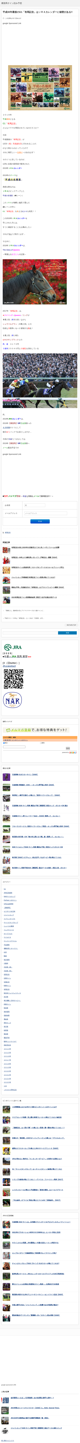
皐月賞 (6, 1026)
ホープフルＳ (8, 933)
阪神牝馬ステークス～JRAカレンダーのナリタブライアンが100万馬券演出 (38, 1274)
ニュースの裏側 (9, 926)
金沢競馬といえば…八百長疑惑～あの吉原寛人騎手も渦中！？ (32, 1398)
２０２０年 (7, 1071)
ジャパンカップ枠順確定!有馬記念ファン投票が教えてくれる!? (33, 577)
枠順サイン (7, 1004)
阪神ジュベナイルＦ (10, 1041)
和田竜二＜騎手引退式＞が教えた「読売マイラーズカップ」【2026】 (36, 795)
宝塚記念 (7, 982)
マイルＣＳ (7, 937)
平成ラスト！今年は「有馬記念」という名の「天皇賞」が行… (24, 618)
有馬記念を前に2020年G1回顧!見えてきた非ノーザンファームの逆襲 (35, 547)
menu (77, 3)
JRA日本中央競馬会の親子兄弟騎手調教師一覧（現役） (30, 1418)
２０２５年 (7, 1082)
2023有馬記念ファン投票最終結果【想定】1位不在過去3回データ (34, 597)
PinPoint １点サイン (10, 900)
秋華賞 (6, 1030)
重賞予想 (7, 1037)
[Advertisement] (40, 44)
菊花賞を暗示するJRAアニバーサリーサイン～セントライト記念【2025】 (38, 1294)
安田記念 (7, 974)
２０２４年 (7, 1078)
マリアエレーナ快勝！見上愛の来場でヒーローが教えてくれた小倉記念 (37, 1117)
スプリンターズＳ (9, 919)
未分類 (6, 996)
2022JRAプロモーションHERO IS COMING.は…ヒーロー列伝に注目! (36, 1232)
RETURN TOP (71, 625)
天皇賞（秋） (8, 971)
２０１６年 (7, 1056)
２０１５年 (7, 1052)
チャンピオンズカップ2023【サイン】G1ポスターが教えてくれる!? (35, 1263)
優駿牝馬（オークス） (11, 948)
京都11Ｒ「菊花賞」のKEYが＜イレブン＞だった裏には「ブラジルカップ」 (38, 1138)
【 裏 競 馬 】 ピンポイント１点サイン (15, 740)
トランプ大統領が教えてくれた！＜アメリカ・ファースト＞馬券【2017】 (38, 1179)
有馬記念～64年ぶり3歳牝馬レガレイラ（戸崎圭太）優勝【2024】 (34, 557)
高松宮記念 (7, 1045)
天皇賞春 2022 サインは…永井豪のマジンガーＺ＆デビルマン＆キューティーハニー (41, 1222)
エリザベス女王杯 (9, 911)
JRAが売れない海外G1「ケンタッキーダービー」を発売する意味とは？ (37, 1159)
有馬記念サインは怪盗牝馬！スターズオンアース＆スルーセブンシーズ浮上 (37, 567)
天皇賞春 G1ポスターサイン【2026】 (25, 774)
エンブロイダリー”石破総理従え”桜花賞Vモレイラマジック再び (34, 1253)
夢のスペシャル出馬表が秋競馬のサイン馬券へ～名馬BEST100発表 (35, 1284)
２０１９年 (7, 1067)
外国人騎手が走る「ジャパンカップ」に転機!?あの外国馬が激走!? (35, 1305)
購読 (5, 743)
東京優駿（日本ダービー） (12, 1000)
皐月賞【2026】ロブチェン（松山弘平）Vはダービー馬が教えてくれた (36, 857)
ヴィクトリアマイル (10, 941)
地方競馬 (7, 959)
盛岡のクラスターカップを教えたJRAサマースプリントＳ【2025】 (35, 1148)
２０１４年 (7, 1049)
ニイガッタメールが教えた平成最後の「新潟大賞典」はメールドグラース (37, 1190)
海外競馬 (7, 1011)
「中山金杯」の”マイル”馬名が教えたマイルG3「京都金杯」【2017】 (36, 1200)
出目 (5, 952)
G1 (5, 889)
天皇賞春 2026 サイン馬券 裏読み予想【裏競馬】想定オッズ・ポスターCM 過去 (40, 806)
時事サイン (7, 985)
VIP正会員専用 (8, 904)
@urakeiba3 (9, 666)
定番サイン (7, 978)
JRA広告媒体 (8, 892)
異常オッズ (7, 1023)
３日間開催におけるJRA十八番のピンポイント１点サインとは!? (34, 1107)
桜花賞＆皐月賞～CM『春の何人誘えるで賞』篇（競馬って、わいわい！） (38, 837)
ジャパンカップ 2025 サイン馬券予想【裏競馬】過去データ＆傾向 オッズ (36, 1428)
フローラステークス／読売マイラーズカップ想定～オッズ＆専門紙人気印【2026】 (41, 826)
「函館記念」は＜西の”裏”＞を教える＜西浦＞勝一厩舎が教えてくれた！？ (38, 1128)
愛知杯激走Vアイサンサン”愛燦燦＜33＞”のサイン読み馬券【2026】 (36, 1315)
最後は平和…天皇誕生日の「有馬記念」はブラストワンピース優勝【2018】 (37, 587)
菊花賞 (6, 1034)
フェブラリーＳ (9, 930)
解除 (42, 743)
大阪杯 (6, 963)
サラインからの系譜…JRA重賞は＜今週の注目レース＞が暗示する (35, 1243)
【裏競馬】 (7, 907)
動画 (5, 956)
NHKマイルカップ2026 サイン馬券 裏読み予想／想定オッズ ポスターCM (37, 847)
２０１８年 (7, 1063)
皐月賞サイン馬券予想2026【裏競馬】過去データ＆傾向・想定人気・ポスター (39, 868)
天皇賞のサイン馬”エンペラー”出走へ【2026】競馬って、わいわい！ (36, 816)
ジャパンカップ (9, 915)
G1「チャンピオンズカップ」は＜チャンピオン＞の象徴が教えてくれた (37, 1169)
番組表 (6, 1019)
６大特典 (6, 427)
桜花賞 (6, 1008)
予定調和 (7, 945)
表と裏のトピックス (7, 1440)
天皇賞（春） (8, 967)
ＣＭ (5, 1086)
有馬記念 (8, 532)
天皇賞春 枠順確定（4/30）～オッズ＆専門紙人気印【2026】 (33, 785)
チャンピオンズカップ (11, 922)
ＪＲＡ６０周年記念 (10, 1090)
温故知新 (7, 1015)
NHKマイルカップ (9, 896)
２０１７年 (7, 1060)
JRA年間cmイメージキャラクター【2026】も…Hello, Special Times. (35, 1408)
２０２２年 (7, 1075)
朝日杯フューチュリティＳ (12, 993)
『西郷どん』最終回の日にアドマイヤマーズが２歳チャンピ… (24, 610)
